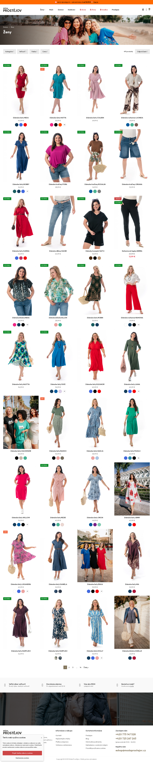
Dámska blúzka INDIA (21, 318)
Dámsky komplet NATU (95, 251)
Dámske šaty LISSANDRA (21, 584)
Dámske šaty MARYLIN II (20, 651)
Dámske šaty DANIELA (58, 584)
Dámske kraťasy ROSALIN (95, 184)
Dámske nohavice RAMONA (132, 318)
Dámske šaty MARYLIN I (58, 651)
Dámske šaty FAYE (58, 384)
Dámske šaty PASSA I (132, 451)
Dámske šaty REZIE (58, 517)
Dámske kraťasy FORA (58, 184)
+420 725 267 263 (126, 738)
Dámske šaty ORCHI (95, 517)
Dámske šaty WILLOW (21, 517)
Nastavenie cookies (22, 758)
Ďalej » (86, 667)
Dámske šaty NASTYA (21, 384)
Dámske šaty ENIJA (95, 584)
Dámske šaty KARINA (20, 251)
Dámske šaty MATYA (58, 118)
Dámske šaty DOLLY (95, 651)
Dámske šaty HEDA (21, 118)
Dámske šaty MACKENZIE (21, 451)
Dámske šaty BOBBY (21, 184)
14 (80, 667)
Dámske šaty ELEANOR (95, 384)
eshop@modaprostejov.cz (131, 750)
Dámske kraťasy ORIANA (132, 184)
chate (132, 686)
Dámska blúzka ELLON (58, 318)
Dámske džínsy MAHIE (58, 251)
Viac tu (96, 2)
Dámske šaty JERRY (132, 517)
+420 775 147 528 (126, 734)
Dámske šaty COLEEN (95, 118)
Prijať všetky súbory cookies (22, 753)
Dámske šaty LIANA (132, 384)
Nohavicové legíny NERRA (132, 251)
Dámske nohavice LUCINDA (132, 118)
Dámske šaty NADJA (95, 451)
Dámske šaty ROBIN (95, 318)
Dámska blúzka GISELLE (132, 651)
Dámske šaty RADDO (58, 451)
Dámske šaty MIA (132, 584)
